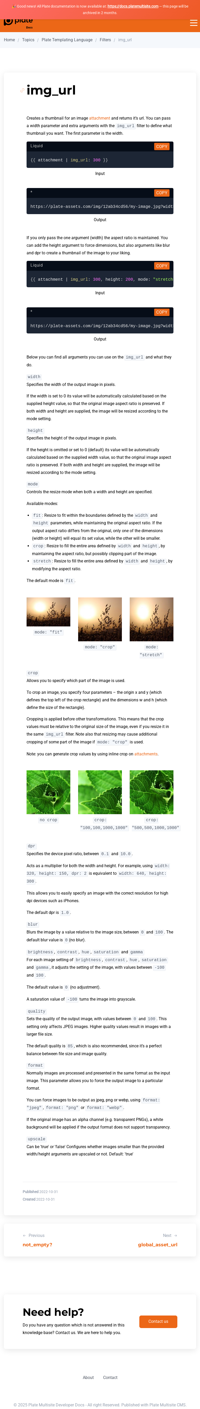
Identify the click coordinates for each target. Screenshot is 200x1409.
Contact (110, 1377)
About (88, 1377)
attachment (99, 118)
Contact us (158, 1321)
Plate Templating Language (67, 39)
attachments (146, 754)
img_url (125, 39)
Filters (105, 39)
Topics (28, 39)
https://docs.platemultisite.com (133, 6)
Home (9, 39)
